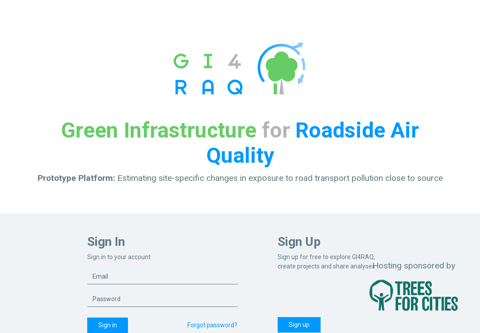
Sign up (299, 324)
